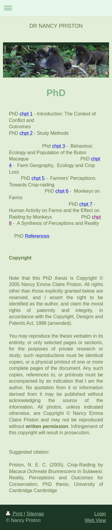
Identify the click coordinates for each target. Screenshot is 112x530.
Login (100, 513)
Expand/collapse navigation (56, 7)
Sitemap (35, 513)
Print (15, 513)
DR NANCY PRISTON (55, 26)
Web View (95, 520)
